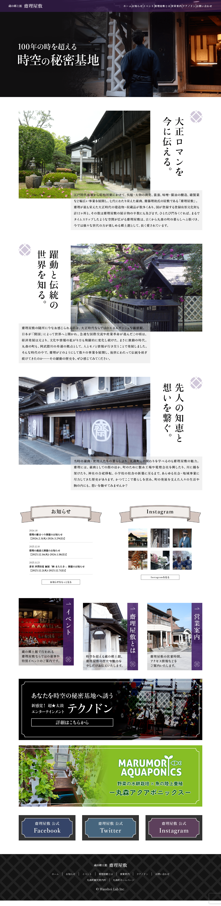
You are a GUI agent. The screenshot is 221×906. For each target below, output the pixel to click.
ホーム (93, 6)
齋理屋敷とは (144, 6)
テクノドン (181, 6)
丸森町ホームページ (123, 885)
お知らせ (108, 6)
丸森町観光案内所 (96, 885)
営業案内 (163, 6)
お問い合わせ (201, 6)
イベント (125, 6)
